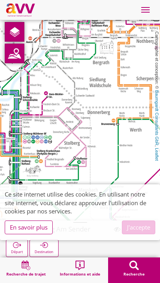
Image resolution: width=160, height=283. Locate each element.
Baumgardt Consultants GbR (156, 117)
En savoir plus (29, 227)
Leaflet (156, 154)
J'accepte (138, 227)
